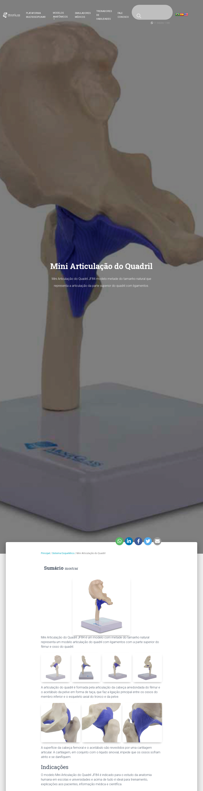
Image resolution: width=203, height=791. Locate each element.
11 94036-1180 (162, 22)
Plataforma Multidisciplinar (36, 15)
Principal (45, 553)
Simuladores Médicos (83, 15)
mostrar (71, 568)
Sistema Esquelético (63, 553)
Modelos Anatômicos (60, 15)
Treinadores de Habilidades (104, 15)
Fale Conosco (123, 15)
